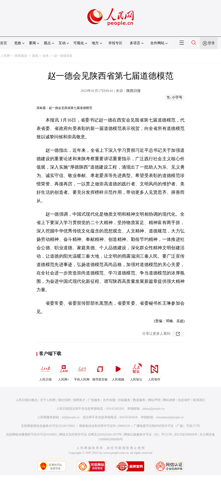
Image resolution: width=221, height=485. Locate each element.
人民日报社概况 (26, 400)
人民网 (5, 55)
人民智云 (136, 371)
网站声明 (154, 400)
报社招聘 (64, 400)
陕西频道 (21, 55)
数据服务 (139, 400)
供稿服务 (124, 400)
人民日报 (45, 371)
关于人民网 (47, 400)
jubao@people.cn (153, 408)
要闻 (35, 55)
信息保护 (184, 400)
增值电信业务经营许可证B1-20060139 (104, 426)
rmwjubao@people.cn (170, 417)
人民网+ (63, 371)
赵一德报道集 (63, 55)
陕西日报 (133, 91)
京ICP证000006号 (186, 434)
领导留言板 (100, 371)
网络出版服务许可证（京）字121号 (148, 434)
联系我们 (199, 400)
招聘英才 (79, 400)
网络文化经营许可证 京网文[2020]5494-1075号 (90, 434)
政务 (46, 55)
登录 (211, 43)
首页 (3, 43)
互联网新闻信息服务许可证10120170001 (48, 426)
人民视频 (118, 371)
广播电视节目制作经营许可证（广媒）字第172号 (166, 426)
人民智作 (154, 371)
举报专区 (115, 43)
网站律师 (169, 400)
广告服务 (94, 400)
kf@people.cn (71, 417)
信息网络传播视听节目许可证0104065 (31, 434)
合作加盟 (109, 400)
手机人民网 (82, 371)
